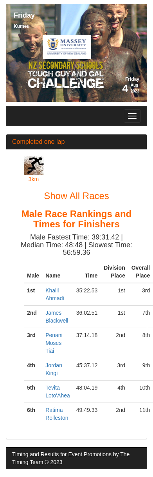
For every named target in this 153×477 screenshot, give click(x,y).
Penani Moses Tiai (54, 343)
